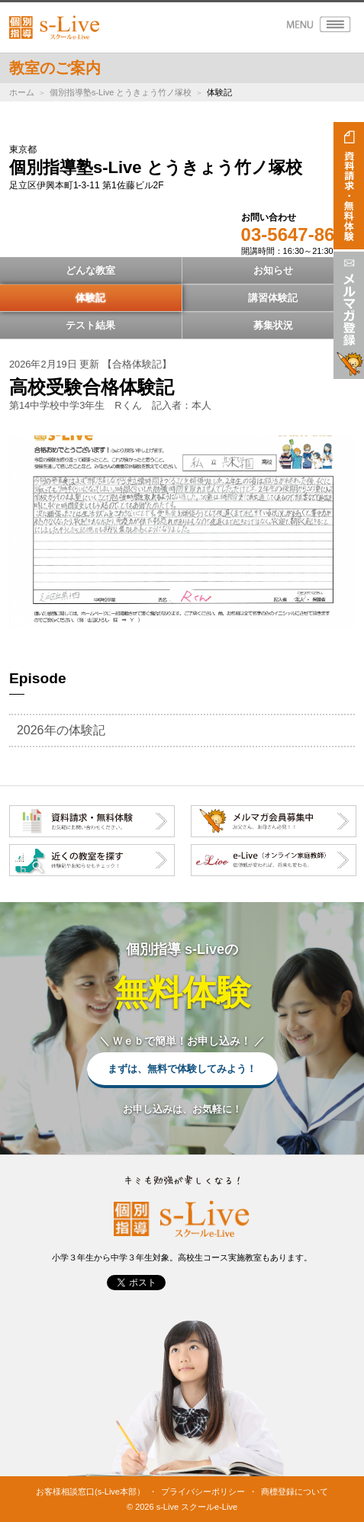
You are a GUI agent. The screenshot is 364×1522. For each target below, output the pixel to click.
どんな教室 (90, 270)
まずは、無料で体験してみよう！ (182, 1068)
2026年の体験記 (61, 730)
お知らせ (273, 270)
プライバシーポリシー (203, 1491)
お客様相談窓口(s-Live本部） (90, 1491)
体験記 (90, 297)
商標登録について (294, 1491)
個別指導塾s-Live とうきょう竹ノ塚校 (121, 92)
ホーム (21, 92)
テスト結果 (90, 325)
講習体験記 (273, 297)
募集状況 (273, 325)
